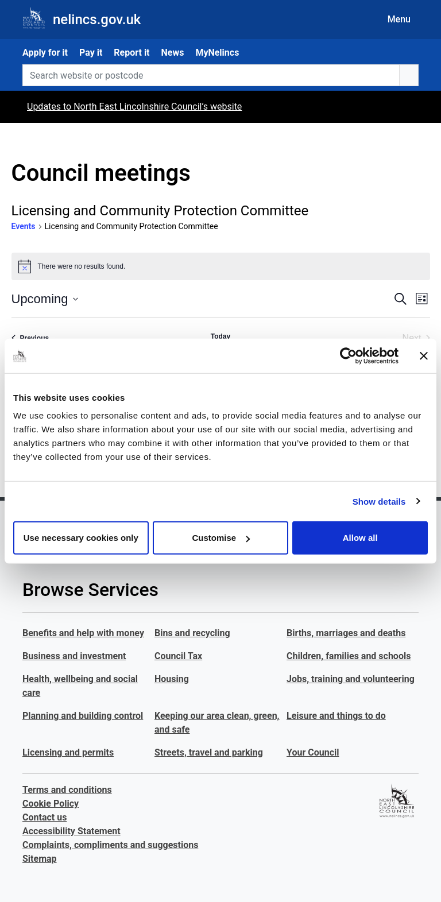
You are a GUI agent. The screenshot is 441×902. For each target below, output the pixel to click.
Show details (379, 501)
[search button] (409, 75)
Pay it (90, 52)
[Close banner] (424, 355)
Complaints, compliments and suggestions (110, 844)
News (172, 52)
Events (23, 226)
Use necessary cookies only (81, 538)
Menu (399, 19)
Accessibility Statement (71, 831)
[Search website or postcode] (211, 75)
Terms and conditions (67, 789)
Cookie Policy (50, 803)
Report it (131, 52)
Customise (221, 538)
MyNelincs (217, 52)
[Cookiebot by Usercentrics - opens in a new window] (348, 355)
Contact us (44, 817)
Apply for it (45, 52)
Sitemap (39, 858)
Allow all (360, 538)
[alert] (220, 266)
